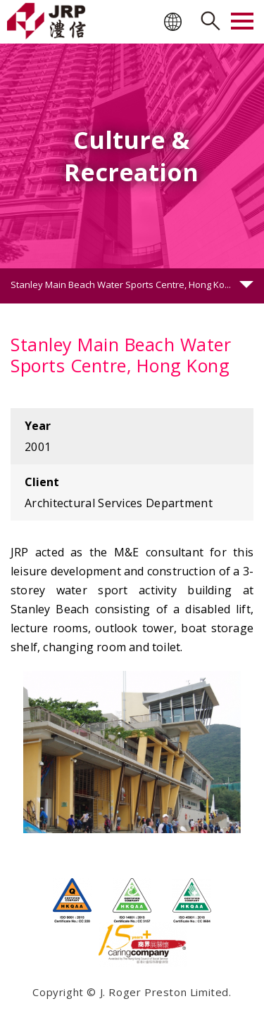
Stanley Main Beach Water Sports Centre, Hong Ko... (121, 284)
